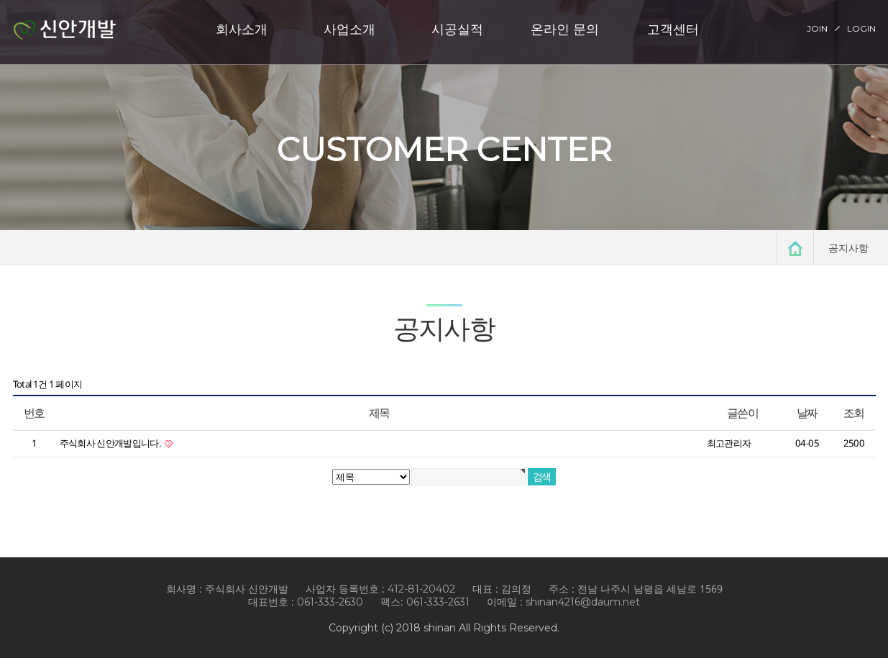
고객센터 (673, 28)
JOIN (817, 28)
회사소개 (241, 28)
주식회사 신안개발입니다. (111, 443)
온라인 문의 (565, 28)
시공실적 (457, 28)
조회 (853, 413)
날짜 (807, 413)
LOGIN (861, 28)
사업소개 (349, 28)
